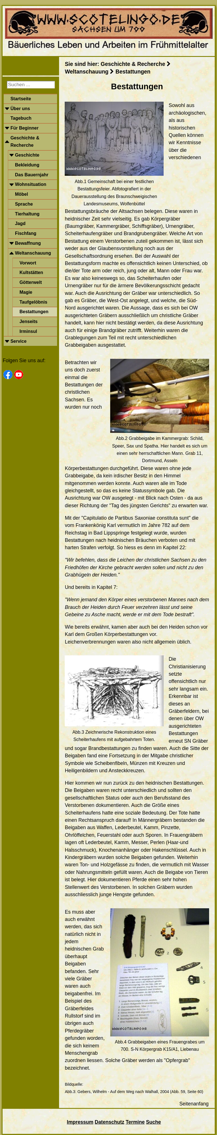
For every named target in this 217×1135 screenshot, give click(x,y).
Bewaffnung (28, 243)
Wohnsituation (30, 184)
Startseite (20, 98)
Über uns (20, 108)
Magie (25, 292)
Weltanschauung (33, 253)
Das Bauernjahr (31, 174)
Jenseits (28, 321)
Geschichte (27, 155)
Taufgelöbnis (33, 302)
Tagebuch (20, 118)
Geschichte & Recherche (24, 141)
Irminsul (28, 331)
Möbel (21, 194)
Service (18, 341)
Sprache (24, 204)
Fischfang (25, 233)
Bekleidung (27, 165)
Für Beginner (24, 128)
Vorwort (27, 263)
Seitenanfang (194, 1104)
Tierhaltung (27, 214)
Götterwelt (30, 282)
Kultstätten (31, 272)
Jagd (20, 223)
